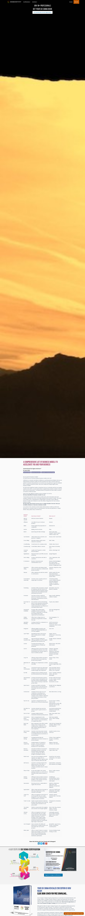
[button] (42, 12)
